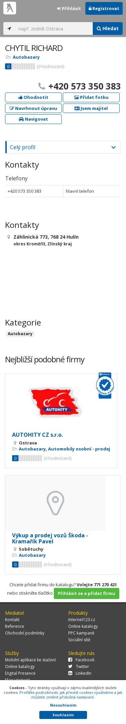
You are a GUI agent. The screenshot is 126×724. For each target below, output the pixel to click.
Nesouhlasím (63, 705)
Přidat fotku (91, 97)
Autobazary (26, 57)
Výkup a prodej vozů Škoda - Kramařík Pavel (50, 538)
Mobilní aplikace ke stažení (30, 660)
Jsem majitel (91, 108)
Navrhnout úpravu (33, 108)
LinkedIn (79, 673)
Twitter (78, 666)
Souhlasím (63, 714)
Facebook (81, 660)
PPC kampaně (81, 633)
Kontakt (12, 619)
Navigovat (33, 119)
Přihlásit (69, 8)
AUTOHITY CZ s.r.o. (37, 434)
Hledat (108, 28)
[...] (54, 28)
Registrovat (104, 8)
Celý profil (22, 147)
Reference (14, 626)
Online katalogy (83, 626)
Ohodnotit (33, 97)
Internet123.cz (81, 619)
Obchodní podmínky (24, 633)
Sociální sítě (79, 640)
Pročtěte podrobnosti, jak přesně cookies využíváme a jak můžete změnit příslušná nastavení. (70, 695)
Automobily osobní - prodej (79, 449)
